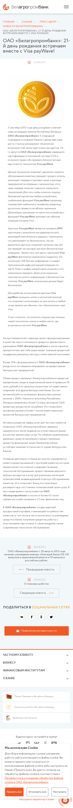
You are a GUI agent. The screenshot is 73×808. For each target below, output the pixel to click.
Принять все (14, 792)
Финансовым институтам (24, 670)
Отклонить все (37, 792)
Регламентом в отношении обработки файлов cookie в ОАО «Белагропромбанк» (34, 780)
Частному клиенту (18, 655)
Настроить (59, 792)
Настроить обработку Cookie (36, 799)
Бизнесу (9, 663)
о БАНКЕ (9, 678)
